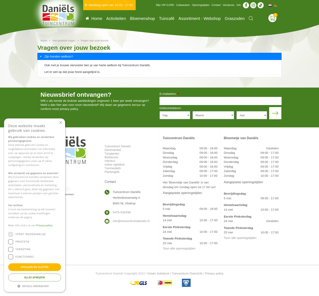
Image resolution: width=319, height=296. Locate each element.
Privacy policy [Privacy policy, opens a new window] (44, 225)
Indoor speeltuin (115, 164)
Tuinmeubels (113, 168)
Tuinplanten (112, 153)
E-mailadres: (169, 94)
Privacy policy (214, 273)
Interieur (110, 161)
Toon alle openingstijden (179, 248)
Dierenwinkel (113, 150)
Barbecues (111, 157)
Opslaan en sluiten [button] (35, 267)
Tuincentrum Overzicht (187, 273)
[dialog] (34, 205)
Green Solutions (158, 273)
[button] (34, 286)
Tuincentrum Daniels (118, 146)
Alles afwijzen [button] (34, 277)
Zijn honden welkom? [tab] (56, 56)
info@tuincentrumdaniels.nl (131, 221)
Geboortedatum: (170, 108)
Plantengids (112, 171)
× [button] (60, 122)
